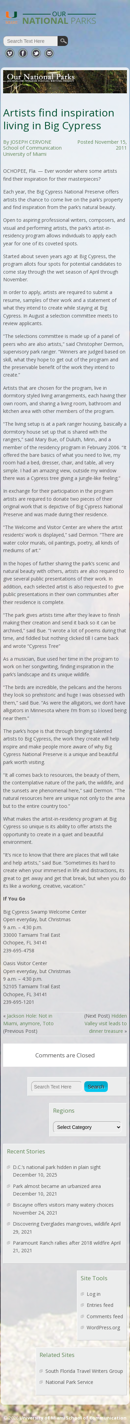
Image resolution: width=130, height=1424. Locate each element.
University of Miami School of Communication (73, 1418)
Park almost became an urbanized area (57, 1186)
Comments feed (105, 1316)
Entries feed (100, 1305)
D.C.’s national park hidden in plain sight (57, 1167)
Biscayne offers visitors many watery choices (63, 1204)
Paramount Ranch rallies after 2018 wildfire (61, 1242)
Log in (94, 1294)
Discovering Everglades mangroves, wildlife (61, 1223)
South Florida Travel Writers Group (84, 1371)
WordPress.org (103, 1327)
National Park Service (69, 1382)
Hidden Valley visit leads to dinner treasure (106, 1023)
